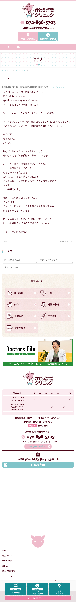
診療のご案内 (7, 561)
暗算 (5, 242)
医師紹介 (5, 566)
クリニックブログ (12, 267)
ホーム (4, 551)
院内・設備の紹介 (9, 571)
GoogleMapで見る (37, 446)
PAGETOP (38, 541)
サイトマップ (7, 576)
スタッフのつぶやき (58, 87)
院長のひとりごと (12, 260)
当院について (7, 556)
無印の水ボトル (67, 242)
